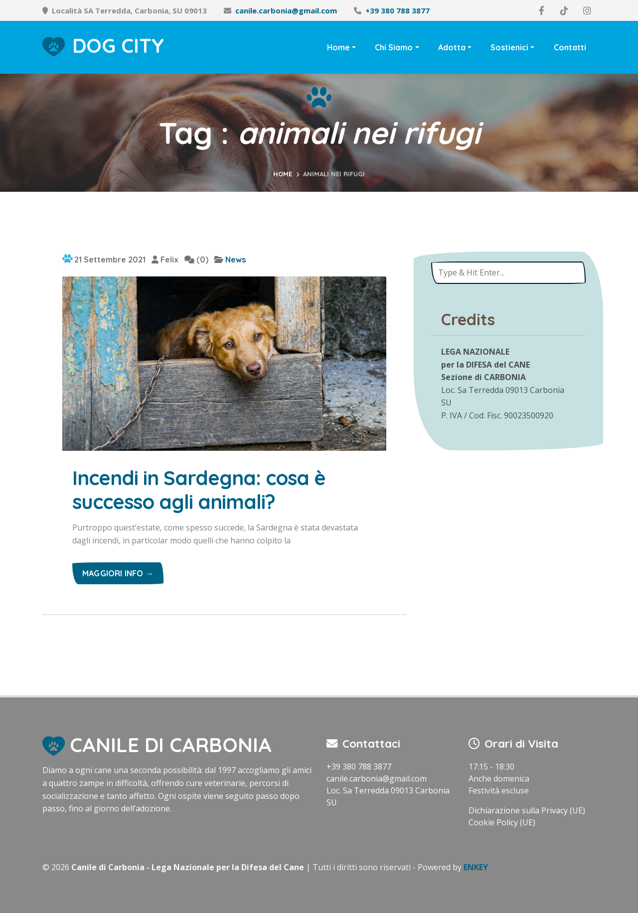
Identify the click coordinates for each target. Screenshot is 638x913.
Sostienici (509, 47)
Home (338, 47)
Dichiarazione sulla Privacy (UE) (527, 810)
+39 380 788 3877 (397, 10)
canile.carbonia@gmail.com (286, 10)
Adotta (452, 47)
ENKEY (476, 867)
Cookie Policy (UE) (502, 822)
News (235, 259)
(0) (196, 259)
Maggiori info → (118, 573)
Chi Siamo (394, 47)
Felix (165, 259)
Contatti (570, 47)
